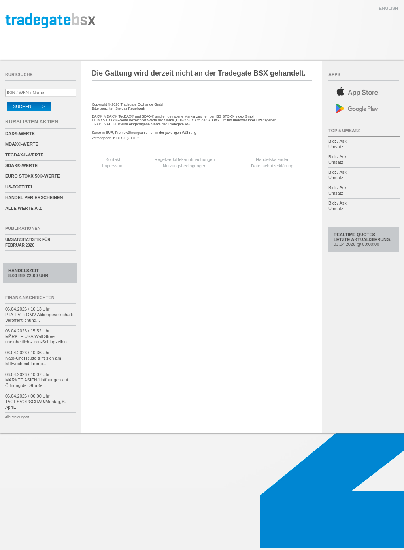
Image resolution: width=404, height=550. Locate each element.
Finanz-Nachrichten (30, 297)
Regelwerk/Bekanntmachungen (185, 159)
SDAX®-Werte (21, 165)
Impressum (112, 165)
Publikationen (23, 228)
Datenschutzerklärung (272, 165)
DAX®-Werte (20, 133)
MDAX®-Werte (21, 144)
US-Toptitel (19, 186)
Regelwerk (136, 108)
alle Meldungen (17, 417)
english (388, 8)
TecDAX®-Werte (24, 154)
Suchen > (29, 106)
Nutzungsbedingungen (184, 165)
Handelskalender (272, 159)
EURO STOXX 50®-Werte (32, 176)
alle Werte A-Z (23, 208)
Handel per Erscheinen (34, 197)
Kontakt (113, 159)
